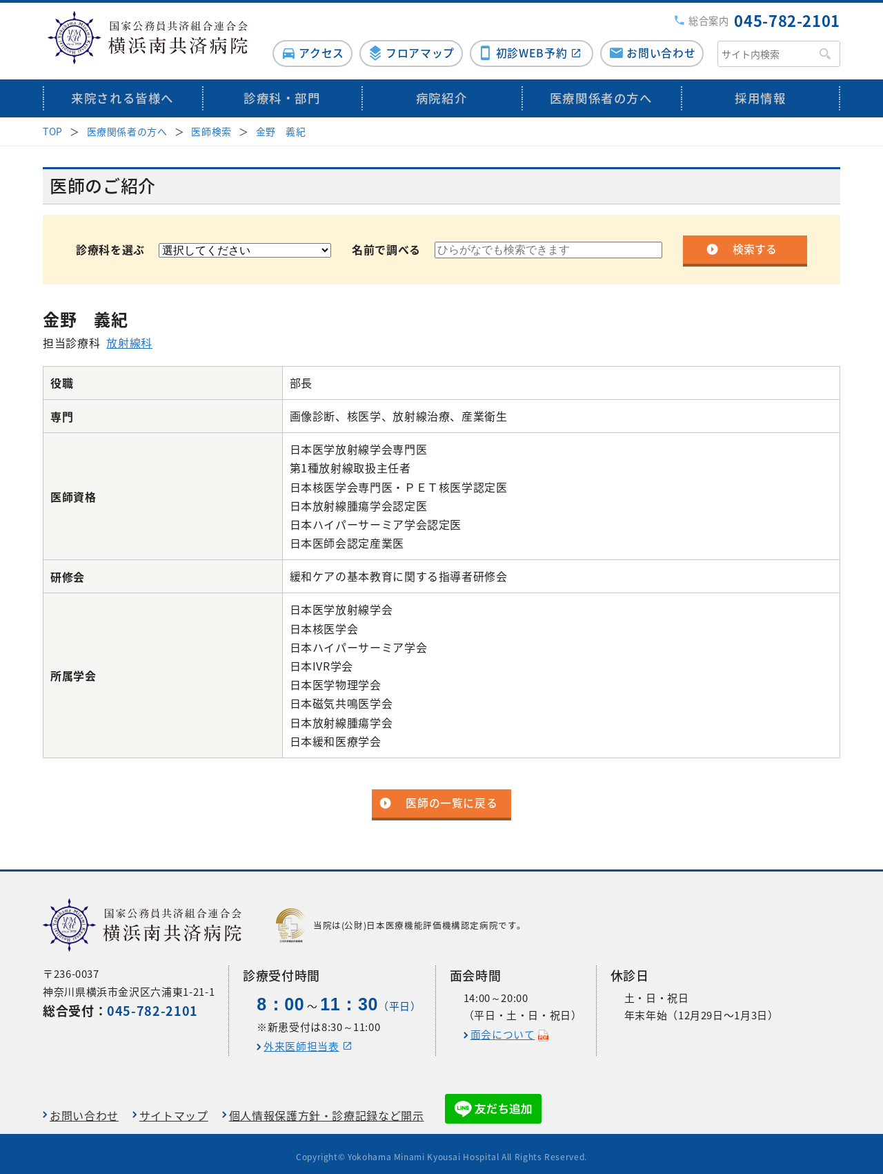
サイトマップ (173, 1109)
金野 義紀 (281, 124)
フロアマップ (415, 46)
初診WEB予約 (529, 46)
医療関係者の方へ (601, 91)
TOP (53, 124)
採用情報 (760, 91)
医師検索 (211, 124)
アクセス (314, 46)
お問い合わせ (660, 46)
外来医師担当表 (301, 1039)
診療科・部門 (282, 91)
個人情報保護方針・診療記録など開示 (326, 1109)
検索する (755, 243)
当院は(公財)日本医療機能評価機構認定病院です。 (401, 919)
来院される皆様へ (122, 91)
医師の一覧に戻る (451, 797)
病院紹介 (442, 91)
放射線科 (129, 335)
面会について (502, 1027)
